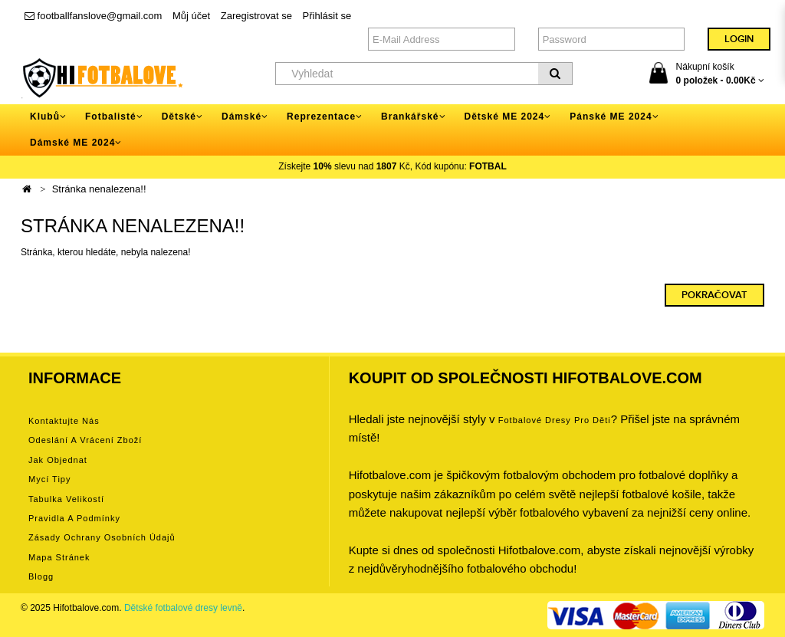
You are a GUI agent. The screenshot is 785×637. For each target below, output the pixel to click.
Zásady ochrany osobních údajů (102, 537)
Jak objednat (57, 460)
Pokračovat (714, 295)
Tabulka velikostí (66, 499)
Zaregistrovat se (256, 15)
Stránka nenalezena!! (99, 189)
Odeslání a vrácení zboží (85, 440)
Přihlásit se (327, 15)
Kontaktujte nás (64, 420)
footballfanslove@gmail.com (93, 15)
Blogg (41, 576)
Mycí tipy (49, 479)
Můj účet (191, 15)
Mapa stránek (59, 557)
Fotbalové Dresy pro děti (554, 420)
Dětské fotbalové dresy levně (183, 608)
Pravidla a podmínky (74, 518)
